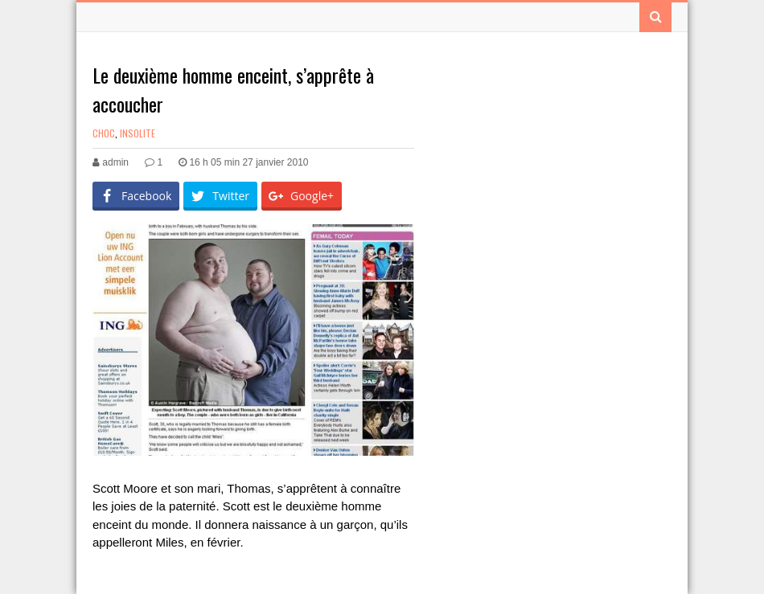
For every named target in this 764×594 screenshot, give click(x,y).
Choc (103, 133)
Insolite (137, 133)
